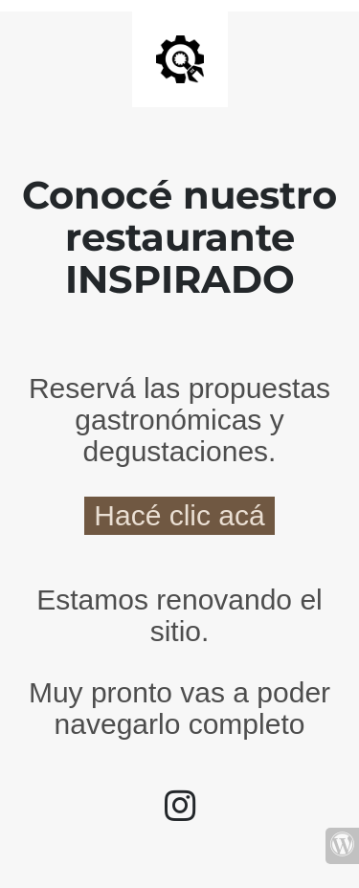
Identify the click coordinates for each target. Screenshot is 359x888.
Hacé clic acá (179, 515)
